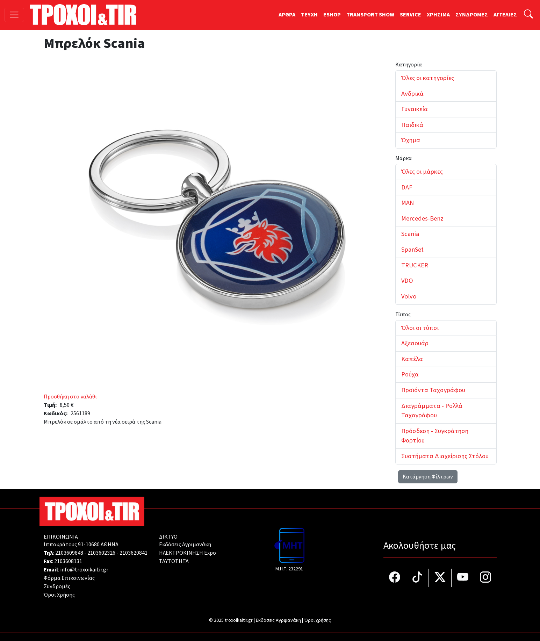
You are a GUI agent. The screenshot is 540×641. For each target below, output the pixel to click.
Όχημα (410, 140)
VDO (407, 280)
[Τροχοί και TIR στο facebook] (394, 578)
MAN (407, 202)
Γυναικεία (414, 109)
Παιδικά (412, 124)
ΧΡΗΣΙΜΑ (438, 15)
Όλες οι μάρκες (422, 171)
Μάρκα (403, 158)
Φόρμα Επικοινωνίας (69, 578)
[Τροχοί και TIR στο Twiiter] (440, 578)
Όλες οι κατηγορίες (427, 77)
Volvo (408, 296)
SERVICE (410, 15)
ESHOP (332, 15)
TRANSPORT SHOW (370, 15)
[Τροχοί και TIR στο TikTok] (417, 578)
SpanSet (412, 249)
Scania (410, 233)
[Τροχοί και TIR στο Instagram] (485, 578)
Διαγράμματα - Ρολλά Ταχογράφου (431, 410)
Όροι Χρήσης (59, 595)
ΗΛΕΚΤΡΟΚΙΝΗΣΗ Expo (187, 553)
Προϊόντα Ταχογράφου (433, 390)
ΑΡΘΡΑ (287, 15)
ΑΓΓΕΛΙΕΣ (505, 15)
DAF (406, 187)
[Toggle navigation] (14, 15)
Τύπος (403, 314)
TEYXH (309, 15)
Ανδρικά (412, 93)
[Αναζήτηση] (528, 15)
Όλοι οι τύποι (420, 327)
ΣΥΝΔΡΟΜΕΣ (471, 15)
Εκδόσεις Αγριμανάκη (185, 544)
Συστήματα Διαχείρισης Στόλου (445, 456)
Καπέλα (412, 358)
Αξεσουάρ (415, 343)
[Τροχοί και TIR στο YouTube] (463, 578)
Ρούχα (410, 374)
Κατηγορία (408, 65)
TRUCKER (414, 265)
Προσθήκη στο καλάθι (70, 397)
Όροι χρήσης (317, 620)
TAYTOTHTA (174, 561)
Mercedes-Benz (422, 218)
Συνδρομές (57, 586)
